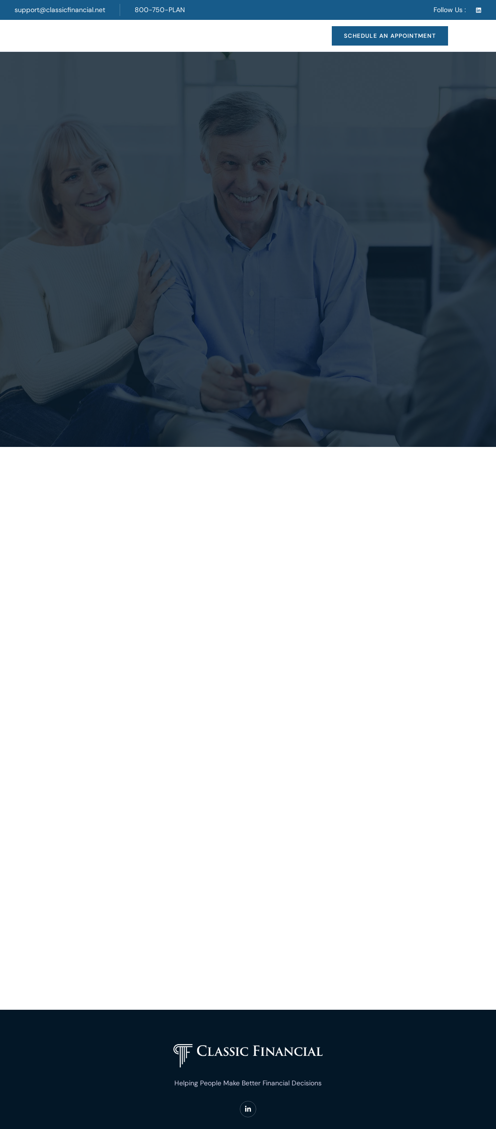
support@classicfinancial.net (60, 9)
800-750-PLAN (160, 9)
